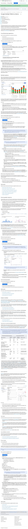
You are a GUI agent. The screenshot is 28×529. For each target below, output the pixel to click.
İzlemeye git (4, 34)
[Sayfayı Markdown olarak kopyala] (20, 14)
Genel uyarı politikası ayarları (6, 498)
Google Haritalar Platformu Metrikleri (16, 321)
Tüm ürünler (2, 525)
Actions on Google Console (17, 513)
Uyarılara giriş (4, 495)
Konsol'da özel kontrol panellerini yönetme (7, 284)
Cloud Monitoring (6, 21)
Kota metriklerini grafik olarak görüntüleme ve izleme (9, 499)
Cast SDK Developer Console (17, 514)
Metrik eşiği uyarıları (4, 410)
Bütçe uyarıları (4, 413)
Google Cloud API (20, 291)
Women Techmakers (3, 512)
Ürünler (4, 12)
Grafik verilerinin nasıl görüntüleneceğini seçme (13, 137)
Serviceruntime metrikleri (4, 291)
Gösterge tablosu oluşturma (17, 162)
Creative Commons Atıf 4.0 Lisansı (13, 502)
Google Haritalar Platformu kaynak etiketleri (7, 299)
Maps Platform (8, 0)
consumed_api (13, 291)
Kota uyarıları (4, 417)
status (19, 353)
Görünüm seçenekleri (5, 185)
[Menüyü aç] (1, 1)
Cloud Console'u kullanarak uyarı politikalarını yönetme (9, 427)
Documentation (3, 3)
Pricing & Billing (9, 3)
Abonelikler (13, 5)
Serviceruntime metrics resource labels (7, 298)
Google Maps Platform (8, 12)
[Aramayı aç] (20, 0)
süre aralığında (16, 410)
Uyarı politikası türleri (8, 420)
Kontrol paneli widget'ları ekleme (19, 263)
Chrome (2, 521)
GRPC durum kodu (6, 317)
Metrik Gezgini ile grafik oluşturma (6, 178)
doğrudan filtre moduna (20, 225)
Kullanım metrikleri (16, 127)
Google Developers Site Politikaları (12, 503)
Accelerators (2, 511)
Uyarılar (2, 364)
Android (2, 520)
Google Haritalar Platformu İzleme (6, 322)
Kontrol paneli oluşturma (20, 104)
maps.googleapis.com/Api (5, 293)
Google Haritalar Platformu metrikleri (5, 292)
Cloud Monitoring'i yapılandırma (22, 62)
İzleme (21, 12)
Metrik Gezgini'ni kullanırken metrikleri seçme (17, 157)
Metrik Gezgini (5, 359)
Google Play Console (16, 511)
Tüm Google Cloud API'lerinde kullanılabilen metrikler (9, 181)
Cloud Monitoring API (9, 218)
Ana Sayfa (2, 12)
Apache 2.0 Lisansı (24, 502)
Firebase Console (16, 512)
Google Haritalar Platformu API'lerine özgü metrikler (9, 182)
